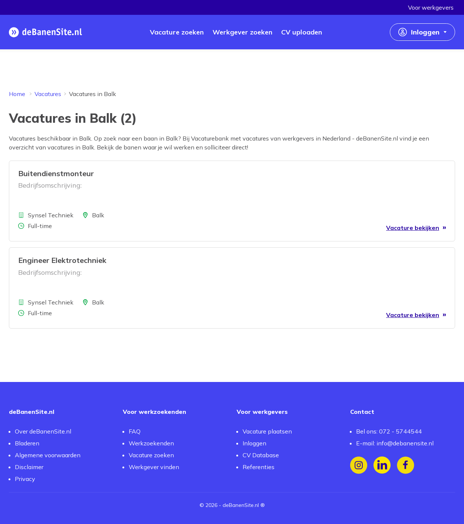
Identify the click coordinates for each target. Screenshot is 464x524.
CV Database (261, 455)
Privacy (25, 478)
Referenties (258, 467)
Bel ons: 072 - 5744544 (389, 431)
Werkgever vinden (154, 467)
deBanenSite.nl (241, 505)
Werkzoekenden (151, 443)
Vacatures (47, 94)
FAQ (135, 431)
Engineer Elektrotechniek (62, 260)
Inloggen (254, 443)
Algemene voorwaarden (47, 455)
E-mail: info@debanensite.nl (395, 443)
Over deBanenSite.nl (43, 431)
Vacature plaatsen (267, 431)
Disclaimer (29, 467)
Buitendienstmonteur (56, 173)
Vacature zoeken (151, 455)
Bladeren (27, 443)
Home (17, 94)
